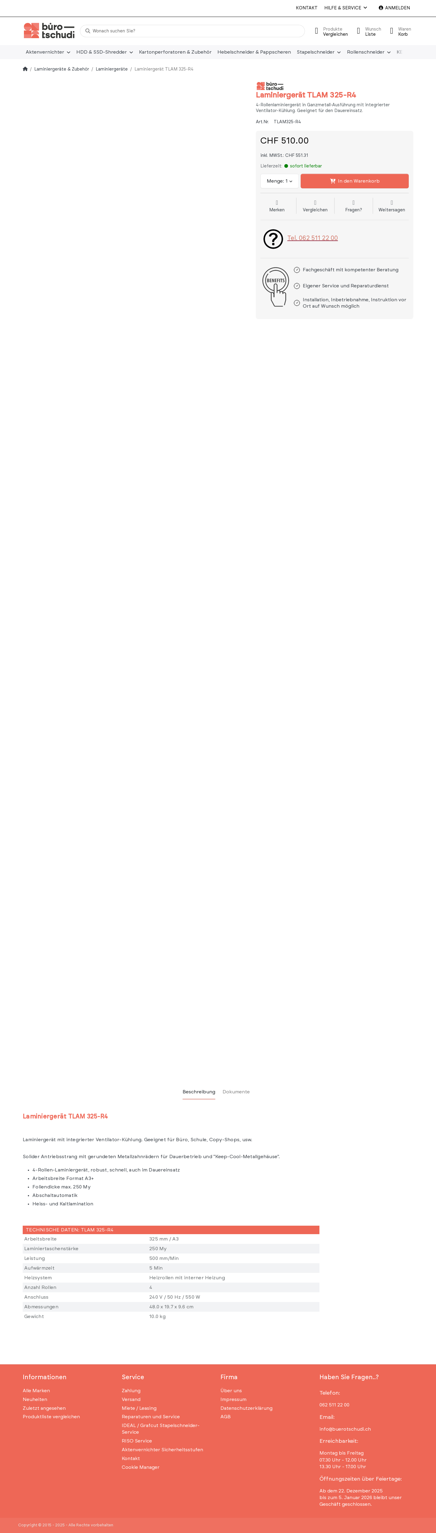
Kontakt (307, 8)
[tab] (199, 1091)
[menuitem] (48, 52)
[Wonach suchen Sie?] (192, 31)
